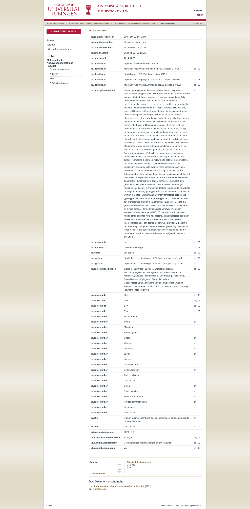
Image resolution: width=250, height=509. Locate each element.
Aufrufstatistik (97, 473)
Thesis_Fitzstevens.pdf (139, 462)
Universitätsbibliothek (169, 505)
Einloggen (198, 10)
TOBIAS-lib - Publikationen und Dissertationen (89, 23)
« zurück (198, 23)
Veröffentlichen (63, 31)
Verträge (51, 44)
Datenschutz (197, 505)
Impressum (186, 505)
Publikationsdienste (55, 23)
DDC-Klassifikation (59, 83)
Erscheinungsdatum (60, 69)
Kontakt (50, 40)
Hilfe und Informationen (59, 49)
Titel (52, 78)
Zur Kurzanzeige (97, 30)
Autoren (54, 74)
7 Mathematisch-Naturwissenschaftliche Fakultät (134, 23)
